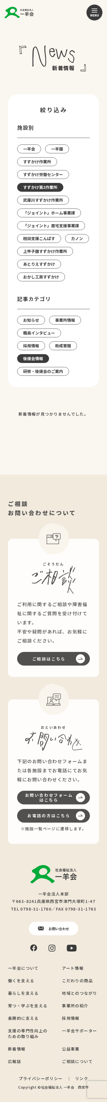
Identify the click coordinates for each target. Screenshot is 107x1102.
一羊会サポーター (79, 1030)
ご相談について (77, 1061)
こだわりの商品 (77, 980)
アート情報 (73, 968)
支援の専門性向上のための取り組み (28, 1033)
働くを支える (21, 980)
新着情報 (17, 1048)
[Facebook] (33, 947)
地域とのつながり (79, 993)
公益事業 (71, 1048)
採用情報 (71, 1018)
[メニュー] (94, 12)
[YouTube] (72, 947)
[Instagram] (52, 947)
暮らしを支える (23, 993)
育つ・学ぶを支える (28, 1005)
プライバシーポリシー (41, 1078)
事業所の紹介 (75, 1005)
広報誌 (14, 1061)
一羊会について (23, 968)
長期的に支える (23, 1018)
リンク (81, 1078)
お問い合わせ (53, 928)
